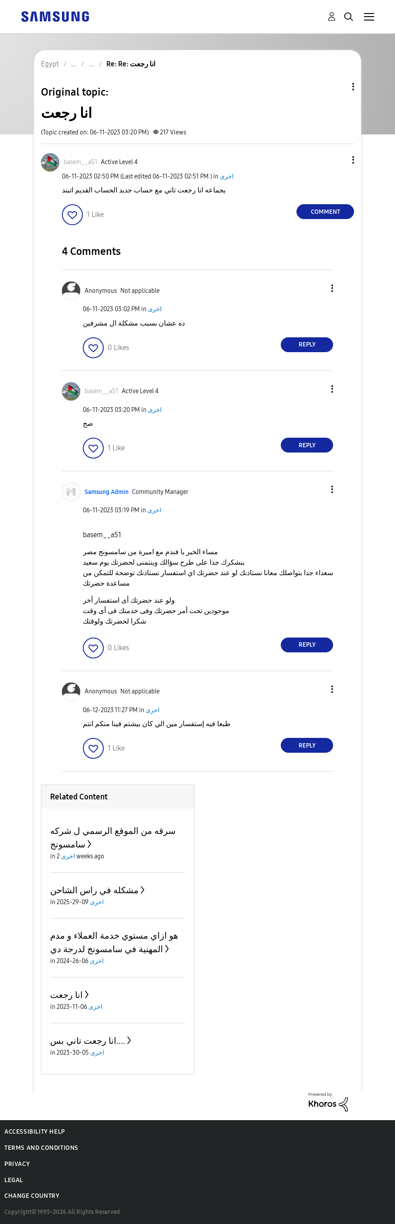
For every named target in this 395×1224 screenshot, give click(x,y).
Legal (13, 1180)
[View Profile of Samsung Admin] (107, 492)
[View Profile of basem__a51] (80, 162)
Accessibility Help (34, 1131)
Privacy (17, 1164)
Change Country (31, 1196)
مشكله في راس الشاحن (94, 890)
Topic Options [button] (338, 86)
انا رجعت (66, 995)
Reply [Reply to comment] (307, 344)
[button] (338, 160)
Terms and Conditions (41, 1148)
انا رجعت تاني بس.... (87, 1040)
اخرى (227, 176)
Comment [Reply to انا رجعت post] (325, 212)
